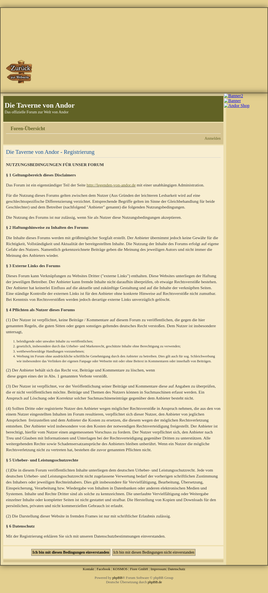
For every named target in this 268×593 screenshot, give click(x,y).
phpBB (117, 578)
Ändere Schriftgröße (217, 126)
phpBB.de (155, 582)
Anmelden (212, 138)
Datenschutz (176, 569)
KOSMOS (120, 569)
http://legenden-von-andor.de (111, 185)
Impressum (158, 569)
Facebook (103, 569)
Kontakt (88, 569)
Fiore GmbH (139, 569)
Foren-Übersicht (28, 128)
